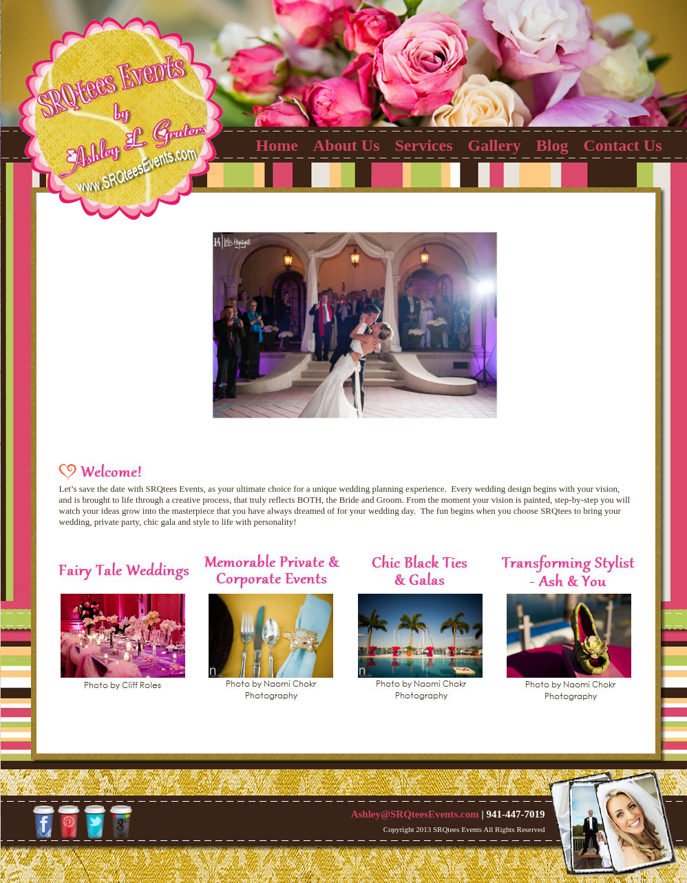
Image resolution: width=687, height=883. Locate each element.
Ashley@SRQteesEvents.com (416, 814)
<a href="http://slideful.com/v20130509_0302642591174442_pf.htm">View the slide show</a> (344, 332)
